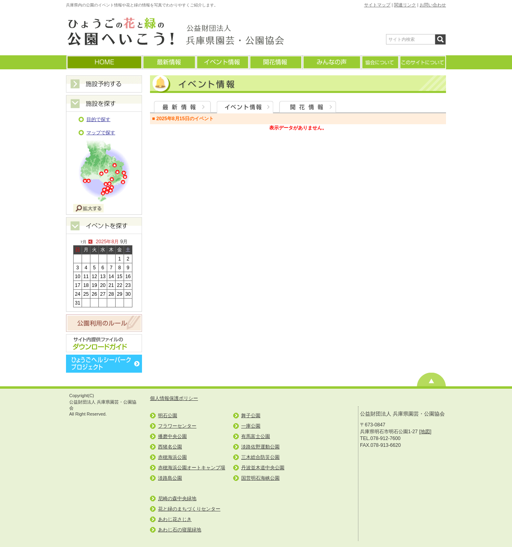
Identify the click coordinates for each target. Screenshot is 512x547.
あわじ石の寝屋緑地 (179, 530)
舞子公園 (250, 415)
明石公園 (167, 415)
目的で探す (98, 119)
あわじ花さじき (175, 519)
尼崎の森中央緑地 (177, 498)
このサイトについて (422, 62)
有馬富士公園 (255, 436)
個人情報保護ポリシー (174, 398)
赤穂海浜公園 (172, 457)
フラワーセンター (177, 426)
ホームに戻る (104, 62)
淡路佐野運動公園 (260, 447)
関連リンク (405, 4)
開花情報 (275, 62)
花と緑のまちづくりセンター (189, 509)
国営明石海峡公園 (260, 478)
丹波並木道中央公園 (262, 467)
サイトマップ (377, 4)
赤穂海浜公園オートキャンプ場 (191, 467)
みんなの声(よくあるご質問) (331, 62)
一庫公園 (250, 426)
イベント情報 (222, 62)
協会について (380, 62)
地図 (425, 431)
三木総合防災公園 (260, 457)
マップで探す (100, 132)
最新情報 (169, 62)
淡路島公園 (170, 478)
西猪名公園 (170, 447)
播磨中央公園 (172, 436)
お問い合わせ (433, 4)
